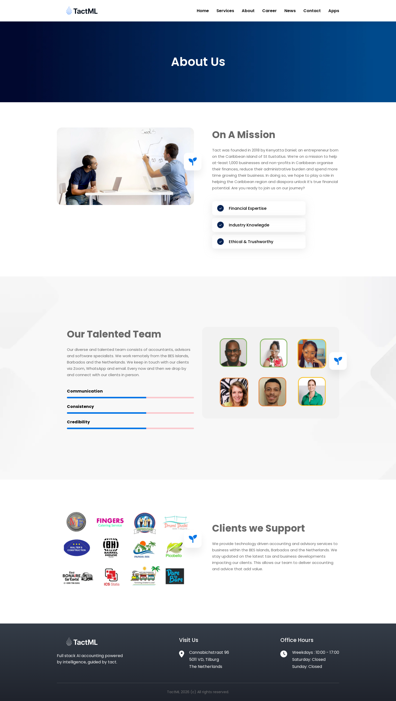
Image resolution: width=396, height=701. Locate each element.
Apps (334, 10)
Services (231, 10)
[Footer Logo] (82, 646)
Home (209, 10)
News (292, 10)
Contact (313, 10)
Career (273, 10)
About (253, 10)
